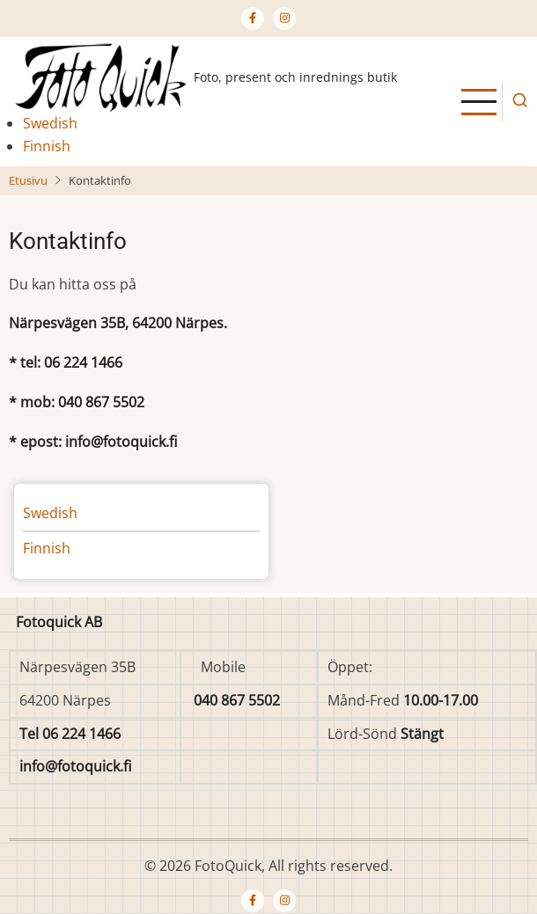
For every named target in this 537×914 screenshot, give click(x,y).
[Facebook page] (252, 18)
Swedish (50, 123)
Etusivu (28, 180)
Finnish (46, 146)
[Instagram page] (284, 18)
